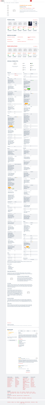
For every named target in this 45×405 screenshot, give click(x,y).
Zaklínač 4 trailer (14, 395)
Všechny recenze (28, 372)
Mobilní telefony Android (30, 39)
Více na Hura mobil (20, 363)
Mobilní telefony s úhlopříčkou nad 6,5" (22, 41)
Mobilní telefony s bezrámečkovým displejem (31, 37)
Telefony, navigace (8, 2)
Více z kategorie (35, 46)
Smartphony (19, 39)
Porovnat (29, 8)
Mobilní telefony (13, 2)
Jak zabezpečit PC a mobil (26, 395)
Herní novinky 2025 (9, 395)
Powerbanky (24, 388)
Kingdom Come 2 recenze (20, 395)
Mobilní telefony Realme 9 (10, 41)
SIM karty (24, 389)
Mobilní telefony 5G (9, 39)
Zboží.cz (5, 2)
